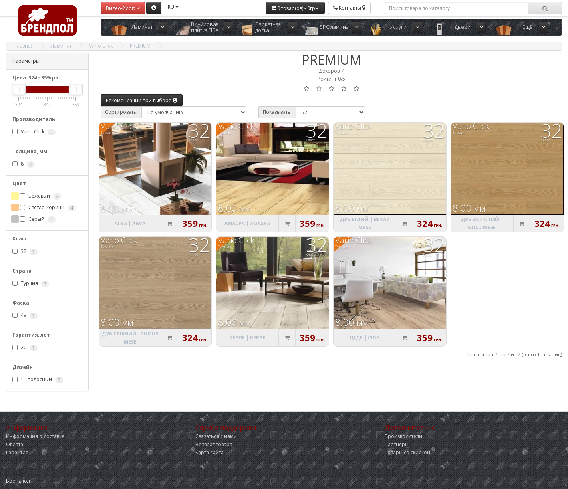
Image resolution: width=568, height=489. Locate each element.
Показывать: (277, 112)
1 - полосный (37, 379)
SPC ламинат (335, 26)
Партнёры (397, 444)
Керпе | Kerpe (247, 337)
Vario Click (101, 45)
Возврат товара (213, 444)
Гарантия (17, 452)
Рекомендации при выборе (141, 100)
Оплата (14, 444)
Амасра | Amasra (247, 223)
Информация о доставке (35, 436)
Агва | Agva (130, 223)
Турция (30, 283)
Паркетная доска (268, 27)
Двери (463, 26)
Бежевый (40, 196)
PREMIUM (140, 45)
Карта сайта (209, 452)
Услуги (398, 26)
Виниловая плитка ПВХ (204, 27)
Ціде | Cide (364, 337)
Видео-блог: (123, 8)
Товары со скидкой (407, 452)
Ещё (527, 26)
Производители (403, 436)
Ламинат (142, 26)
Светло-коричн (48, 207)
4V (25, 315)
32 (25, 251)
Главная (24, 45)
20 (25, 347)
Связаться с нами (216, 436)
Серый (38, 219)
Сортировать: (121, 112)
